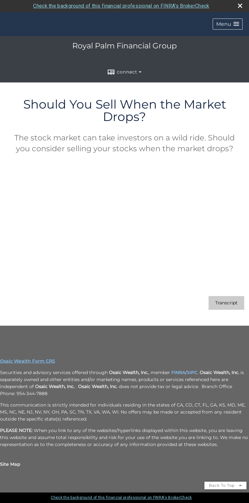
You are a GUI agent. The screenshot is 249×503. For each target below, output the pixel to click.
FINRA (178, 372)
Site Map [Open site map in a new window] (10, 464)
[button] (228, 24)
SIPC (192, 372)
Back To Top (225, 485)
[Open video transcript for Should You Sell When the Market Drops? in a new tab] (226, 303)
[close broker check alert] (240, 5)
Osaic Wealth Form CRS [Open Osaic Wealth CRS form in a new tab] (27, 361)
